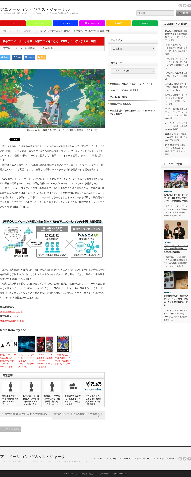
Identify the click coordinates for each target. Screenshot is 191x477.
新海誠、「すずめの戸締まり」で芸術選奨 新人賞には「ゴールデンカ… (52, 401)
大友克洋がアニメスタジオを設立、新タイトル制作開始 (176, 76)
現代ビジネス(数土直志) (120, 104)
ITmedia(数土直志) (118, 97)
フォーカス (66, 23)
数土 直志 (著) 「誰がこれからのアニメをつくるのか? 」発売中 (132, 112)
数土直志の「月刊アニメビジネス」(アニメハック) (132, 84)
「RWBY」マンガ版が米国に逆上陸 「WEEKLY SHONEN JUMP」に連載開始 (45, 361)
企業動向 (28, 31)
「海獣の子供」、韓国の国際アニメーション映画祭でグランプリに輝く (63, 359)
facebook (189, 5)
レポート (39, 23)
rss (180, 5)
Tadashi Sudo (49, 48)
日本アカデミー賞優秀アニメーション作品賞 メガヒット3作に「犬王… (31, 401)
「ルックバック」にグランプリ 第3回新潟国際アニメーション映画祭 (176, 248)
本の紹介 (119, 23)
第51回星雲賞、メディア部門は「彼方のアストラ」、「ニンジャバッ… (10, 400)
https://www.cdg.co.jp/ (11, 311)
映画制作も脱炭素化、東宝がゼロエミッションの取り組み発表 (73, 400)
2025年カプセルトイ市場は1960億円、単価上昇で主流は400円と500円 (176, 137)
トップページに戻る (10, 429)
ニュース (13, 23)
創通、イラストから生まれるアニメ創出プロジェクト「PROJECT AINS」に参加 (8, 361)
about (145, 23)
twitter (185, 5)
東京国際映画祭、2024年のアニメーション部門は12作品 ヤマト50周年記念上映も (176, 301)
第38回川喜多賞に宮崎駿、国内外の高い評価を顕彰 (26, 414)
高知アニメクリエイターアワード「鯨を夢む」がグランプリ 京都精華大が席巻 (176, 198)
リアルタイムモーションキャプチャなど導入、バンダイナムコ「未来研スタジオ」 (26, 361)
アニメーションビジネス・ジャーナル (35, 9)
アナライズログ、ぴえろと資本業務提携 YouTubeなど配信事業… (93, 400)
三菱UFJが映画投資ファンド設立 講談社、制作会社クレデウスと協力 (176, 87)
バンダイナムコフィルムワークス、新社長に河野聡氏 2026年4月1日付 (177, 126)
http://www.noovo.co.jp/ (12, 320)
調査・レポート (92, 23)
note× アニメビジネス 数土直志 (124, 90)
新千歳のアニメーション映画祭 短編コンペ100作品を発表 (77, 415)
